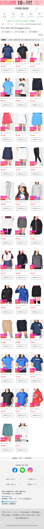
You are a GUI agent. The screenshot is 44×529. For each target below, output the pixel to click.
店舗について (32, 484)
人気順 (10, 40)
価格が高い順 (18, 40)
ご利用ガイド (32, 479)
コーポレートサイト (10, 512)
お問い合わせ (11, 484)
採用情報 (35, 512)
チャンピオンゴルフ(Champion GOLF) (7, 64)
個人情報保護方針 (22, 518)
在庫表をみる (7, 70)
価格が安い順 (29, 40)
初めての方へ (11, 479)
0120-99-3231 (7, 496)
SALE (38, 40)
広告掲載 (6, 515)
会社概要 (25, 512)
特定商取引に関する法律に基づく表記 (26, 515)
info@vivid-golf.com (9, 502)
